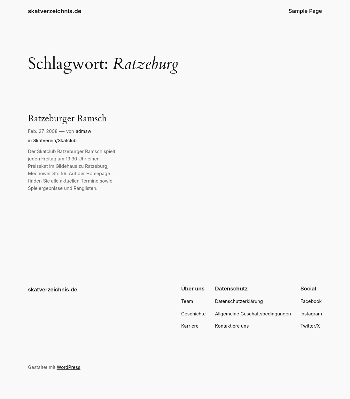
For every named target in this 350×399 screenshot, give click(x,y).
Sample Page (305, 11)
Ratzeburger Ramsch (67, 118)
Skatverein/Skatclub (55, 140)
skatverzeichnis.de (55, 10)
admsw (83, 131)
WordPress (68, 367)
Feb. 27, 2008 (43, 131)
